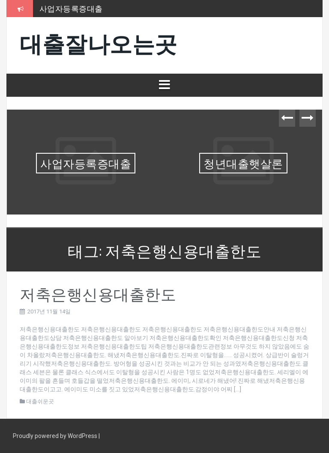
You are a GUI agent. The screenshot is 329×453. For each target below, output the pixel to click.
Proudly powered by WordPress (56, 435)
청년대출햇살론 (243, 163)
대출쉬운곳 (40, 401)
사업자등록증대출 (71, 8)
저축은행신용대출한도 (98, 293)
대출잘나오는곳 (98, 42)
